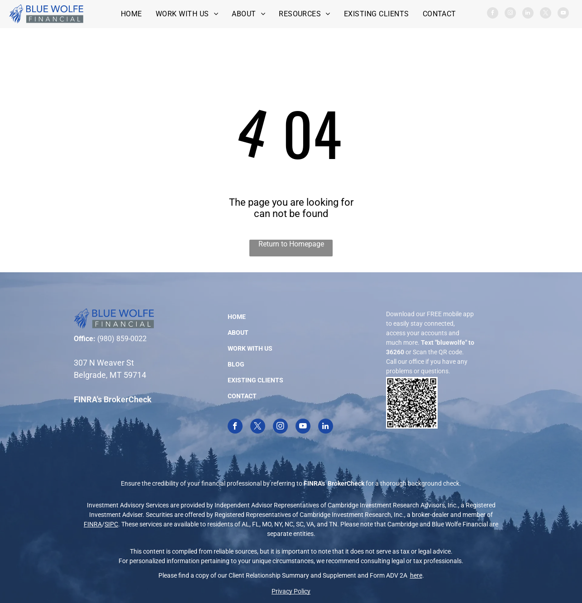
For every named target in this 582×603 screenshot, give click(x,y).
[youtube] (563, 14)
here (416, 575)
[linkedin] (528, 14)
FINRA (93, 524)
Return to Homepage (291, 244)
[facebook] (492, 14)
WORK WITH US (250, 348)
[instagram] (510, 14)
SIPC (111, 524)
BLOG (236, 364)
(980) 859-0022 (122, 338)
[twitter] (545, 14)
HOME (237, 316)
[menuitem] (131, 13)
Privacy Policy (291, 591)
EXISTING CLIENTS (255, 380)
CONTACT (242, 396)
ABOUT (238, 332)
